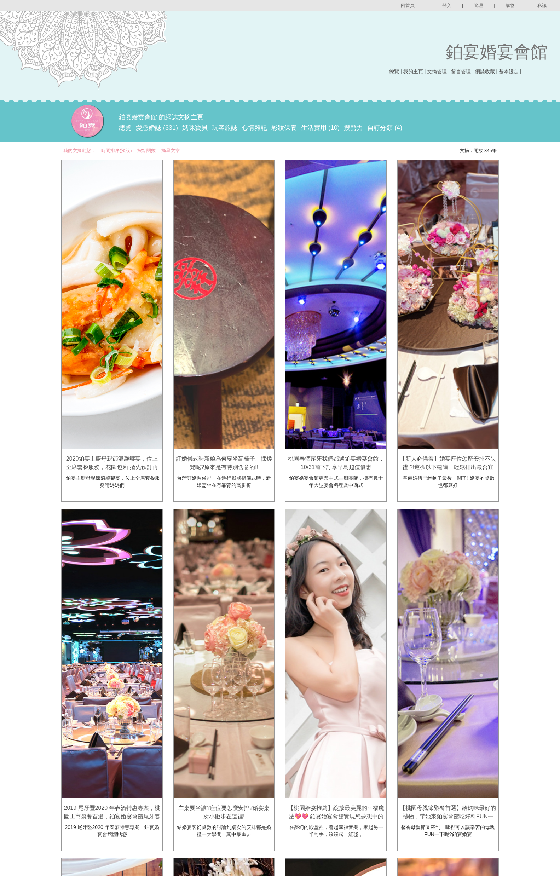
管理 (478, 5)
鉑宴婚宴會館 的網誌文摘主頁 (161, 117)
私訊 (542, 5)
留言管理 (461, 71)
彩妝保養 (284, 128)
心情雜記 (254, 128)
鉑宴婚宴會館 (497, 51)
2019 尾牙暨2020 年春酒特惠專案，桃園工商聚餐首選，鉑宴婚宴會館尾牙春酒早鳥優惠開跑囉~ (112, 816)
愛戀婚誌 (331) (157, 128)
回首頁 (408, 5)
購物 (510, 5)
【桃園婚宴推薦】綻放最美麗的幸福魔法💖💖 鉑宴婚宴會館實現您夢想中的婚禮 (336, 816)
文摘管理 (437, 71)
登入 (446, 5)
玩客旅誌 (224, 128)
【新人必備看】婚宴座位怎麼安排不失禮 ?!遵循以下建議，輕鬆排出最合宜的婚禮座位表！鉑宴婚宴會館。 (448, 467)
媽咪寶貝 (195, 128)
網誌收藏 (485, 71)
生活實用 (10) (320, 128)
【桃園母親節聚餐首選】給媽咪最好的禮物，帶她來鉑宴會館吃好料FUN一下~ (448, 816)
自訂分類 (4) (384, 128)
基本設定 (509, 71)
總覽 (394, 71)
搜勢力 (353, 128)
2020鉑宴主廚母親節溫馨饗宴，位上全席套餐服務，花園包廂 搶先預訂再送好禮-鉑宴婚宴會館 (112, 467)
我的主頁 (413, 71)
